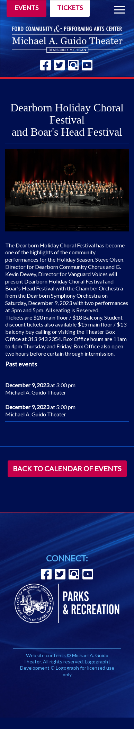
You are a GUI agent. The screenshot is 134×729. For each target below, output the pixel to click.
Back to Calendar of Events (67, 468)
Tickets (70, 7)
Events (26, 7)
